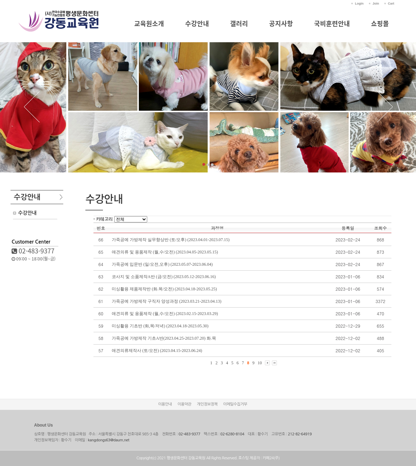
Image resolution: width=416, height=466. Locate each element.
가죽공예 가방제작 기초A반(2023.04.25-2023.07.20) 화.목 (164, 338)
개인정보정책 (207, 404)
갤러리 (239, 23)
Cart (391, 3)
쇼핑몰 (380, 23)
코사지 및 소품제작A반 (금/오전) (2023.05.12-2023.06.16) (164, 276)
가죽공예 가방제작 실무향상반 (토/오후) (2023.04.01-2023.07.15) (170, 239)
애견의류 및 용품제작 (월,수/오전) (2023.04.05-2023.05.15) (165, 252)
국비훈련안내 (332, 23)
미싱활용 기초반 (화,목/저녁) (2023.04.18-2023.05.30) (160, 325)
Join (375, 3)
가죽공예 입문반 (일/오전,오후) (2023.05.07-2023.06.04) (162, 264)
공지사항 (281, 23)
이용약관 (184, 404)
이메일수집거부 (235, 404)
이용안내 (165, 404)
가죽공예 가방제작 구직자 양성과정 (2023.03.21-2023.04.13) (166, 301)
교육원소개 (149, 23)
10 (260, 362)
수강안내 (197, 23)
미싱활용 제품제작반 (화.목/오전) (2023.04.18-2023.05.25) (164, 288)
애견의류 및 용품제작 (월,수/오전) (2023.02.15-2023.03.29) (165, 313)
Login (359, 3)
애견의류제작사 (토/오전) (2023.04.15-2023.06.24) (157, 350)
